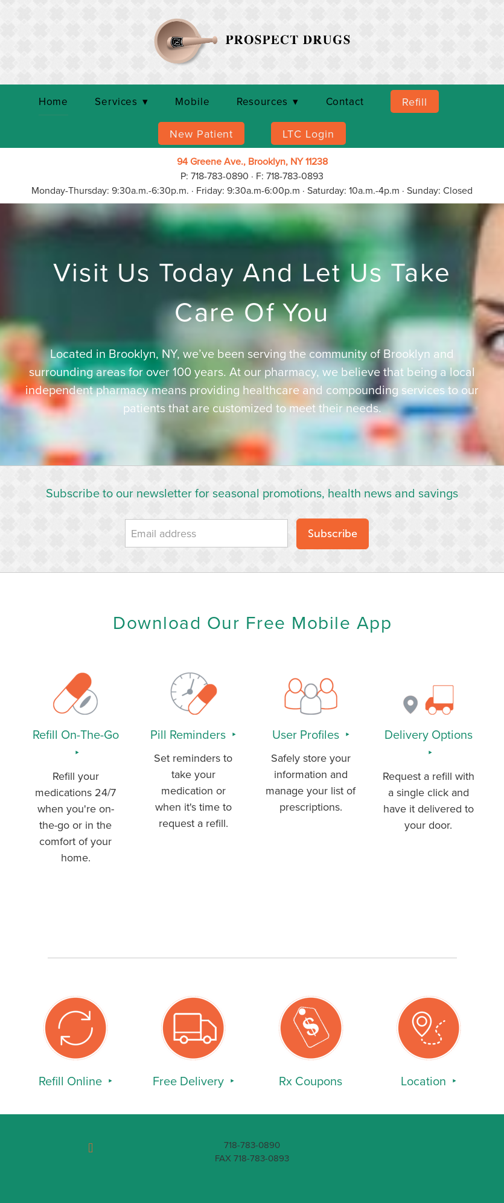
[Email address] (206, 533)
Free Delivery (190, 1081)
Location (425, 1081)
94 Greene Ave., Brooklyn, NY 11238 (252, 161)
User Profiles (307, 734)
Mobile (192, 101)
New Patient (201, 133)
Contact (345, 101)
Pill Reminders (189, 734)
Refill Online (72, 1081)
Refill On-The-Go (76, 734)
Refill (414, 101)
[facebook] (90, 1148)
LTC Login (308, 133)
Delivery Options (428, 734)
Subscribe (332, 534)
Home (53, 101)
